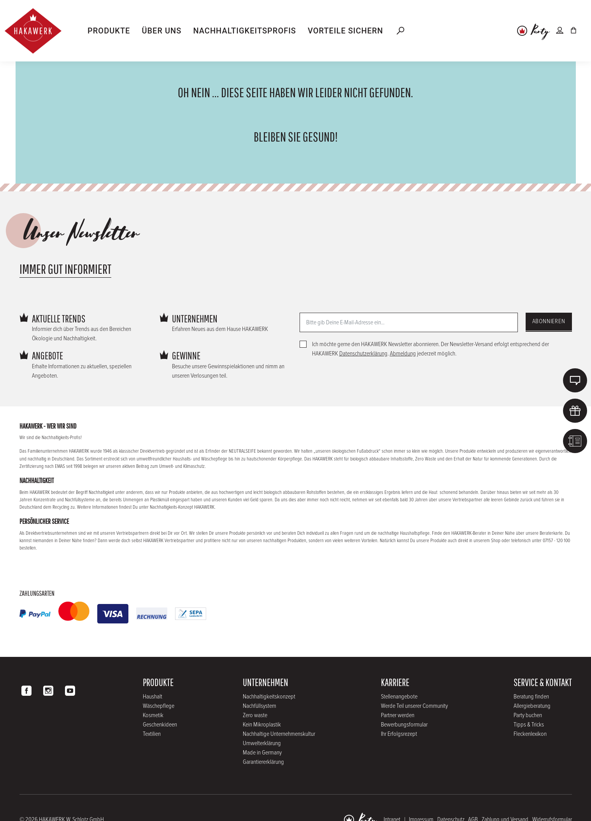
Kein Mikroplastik (262, 725)
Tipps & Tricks (529, 725)
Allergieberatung (532, 706)
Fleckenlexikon (530, 734)
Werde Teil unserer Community (414, 706)
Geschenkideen (160, 725)
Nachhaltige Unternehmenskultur (279, 734)
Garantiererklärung (263, 762)
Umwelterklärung (262, 743)
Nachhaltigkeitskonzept (269, 697)
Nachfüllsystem (259, 706)
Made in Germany (262, 753)
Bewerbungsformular (404, 725)
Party (540, 31)
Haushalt (152, 697)
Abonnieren (548, 321)
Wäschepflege (158, 706)
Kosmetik (153, 715)
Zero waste (255, 715)
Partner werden (397, 715)
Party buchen (528, 715)
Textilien (152, 734)
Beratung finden (531, 697)
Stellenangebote (399, 697)
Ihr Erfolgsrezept (399, 734)
